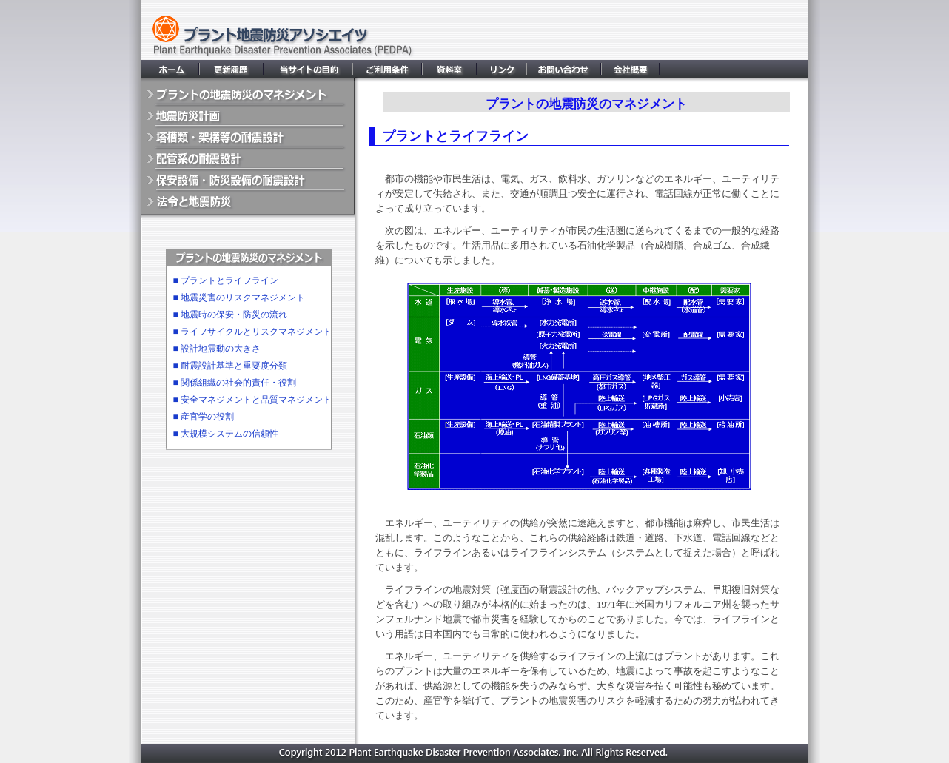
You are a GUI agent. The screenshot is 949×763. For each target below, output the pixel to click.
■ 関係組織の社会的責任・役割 (234, 382)
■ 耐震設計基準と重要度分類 (230, 365)
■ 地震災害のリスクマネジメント (239, 297)
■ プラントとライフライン (225, 280)
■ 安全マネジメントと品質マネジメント (252, 399)
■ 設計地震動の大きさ (217, 348)
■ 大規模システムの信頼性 (225, 433)
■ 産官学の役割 (203, 416)
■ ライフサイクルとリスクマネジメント (252, 331)
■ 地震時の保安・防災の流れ (230, 314)
